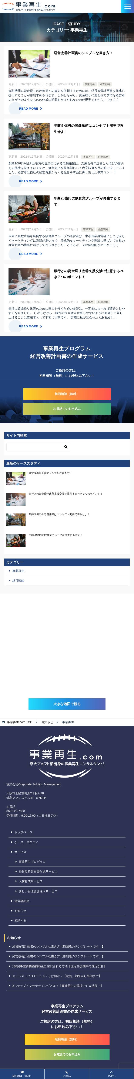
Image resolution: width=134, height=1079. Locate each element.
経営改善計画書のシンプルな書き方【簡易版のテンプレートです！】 (58, 946)
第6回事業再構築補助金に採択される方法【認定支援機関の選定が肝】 (59, 966)
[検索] (38, 447)
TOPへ (111, 1073)
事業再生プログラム (32, 861)
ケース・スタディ (26, 842)
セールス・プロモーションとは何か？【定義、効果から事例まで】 (57, 976)
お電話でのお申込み (67, 408)
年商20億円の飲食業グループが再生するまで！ (56, 534)
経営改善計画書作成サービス (38, 871)
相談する (20, 920)
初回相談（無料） (67, 394)
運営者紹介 (21, 901)
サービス (20, 852)
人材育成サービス (31, 881)
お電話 (67, 1074)
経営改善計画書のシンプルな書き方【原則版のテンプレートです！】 (58, 956)
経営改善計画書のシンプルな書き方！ (83, 53)
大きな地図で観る (67, 704)
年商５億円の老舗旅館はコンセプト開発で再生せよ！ (59, 514)
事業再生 (90, 84)
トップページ (23, 832)
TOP (19, 722)
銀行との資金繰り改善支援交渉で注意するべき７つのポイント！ (66, 493)
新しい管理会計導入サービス (38, 891)
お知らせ (20, 910)
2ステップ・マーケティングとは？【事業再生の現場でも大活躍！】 (57, 985)
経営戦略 (105, 84)
